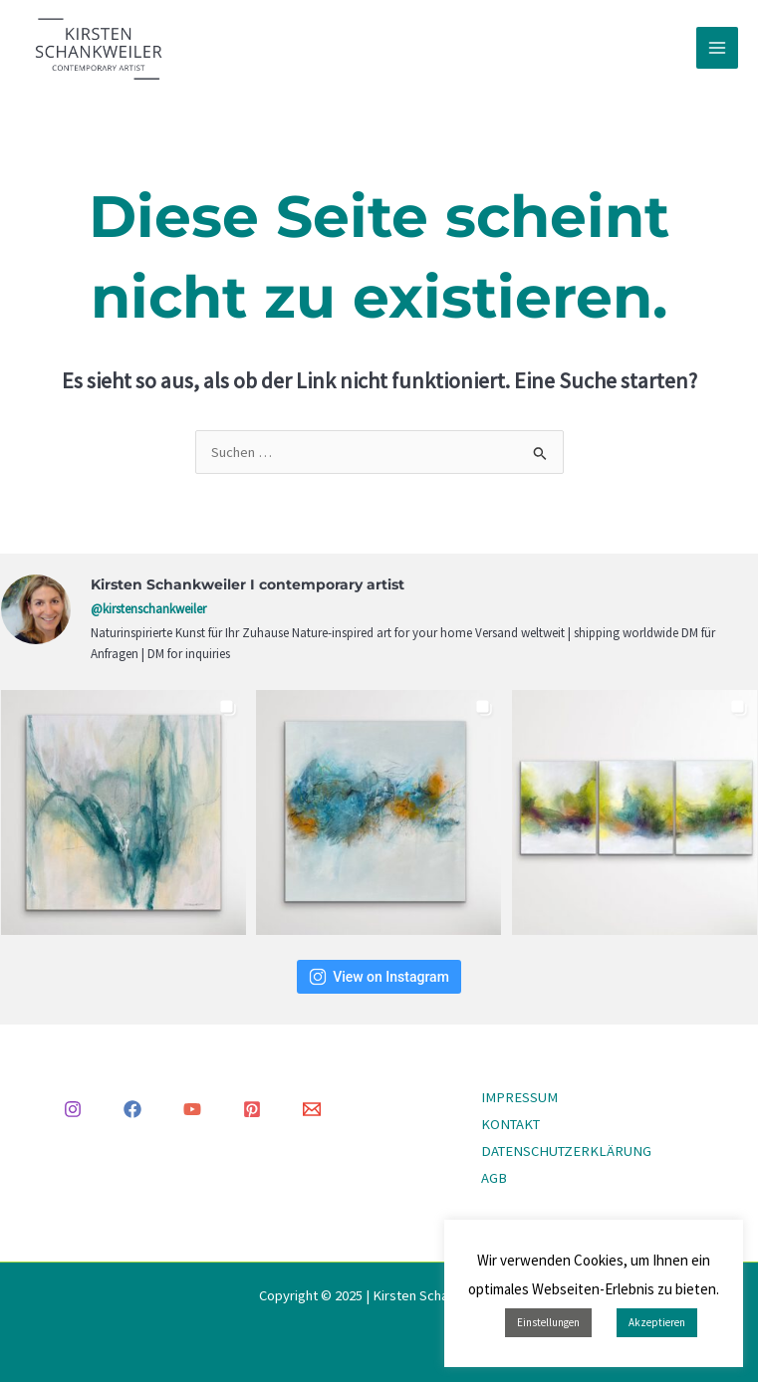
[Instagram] (73, 1109)
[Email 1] (312, 1109)
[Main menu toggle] (717, 48)
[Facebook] (132, 1109)
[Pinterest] (252, 1109)
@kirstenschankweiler (148, 608)
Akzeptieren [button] (657, 1322)
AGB (494, 1178)
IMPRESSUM (519, 1097)
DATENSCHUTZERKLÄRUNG (566, 1151)
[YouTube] (192, 1109)
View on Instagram (379, 977)
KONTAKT (510, 1124)
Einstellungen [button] (548, 1322)
